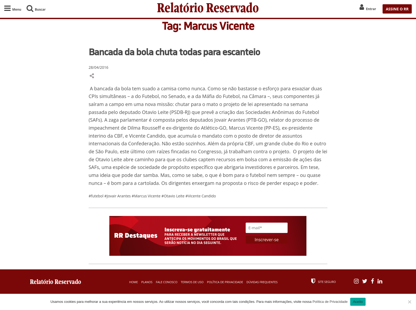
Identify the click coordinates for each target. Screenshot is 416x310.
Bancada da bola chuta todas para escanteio (174, 52)
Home (133, 282)
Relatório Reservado (208, 9)
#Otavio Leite (173, 195)
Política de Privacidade (225, 282)
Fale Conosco (166, 282)
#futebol (96, 195)
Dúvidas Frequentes (262, 282)
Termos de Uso (192, 282)
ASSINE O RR (397, 8)
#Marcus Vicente (146, 195)
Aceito (358, 302)
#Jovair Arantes (118, 195)
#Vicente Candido (200, 195)
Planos (146, 282)
